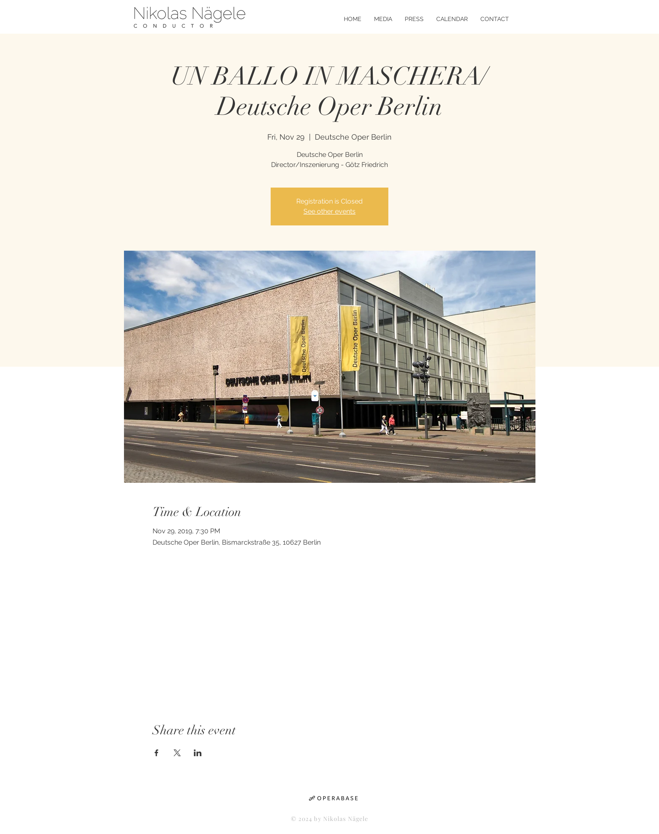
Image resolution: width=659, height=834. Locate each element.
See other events (329, 211)
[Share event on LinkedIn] (198, 752)
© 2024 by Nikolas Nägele (330, 819)
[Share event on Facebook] (157, 752)
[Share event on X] (177, 752)
